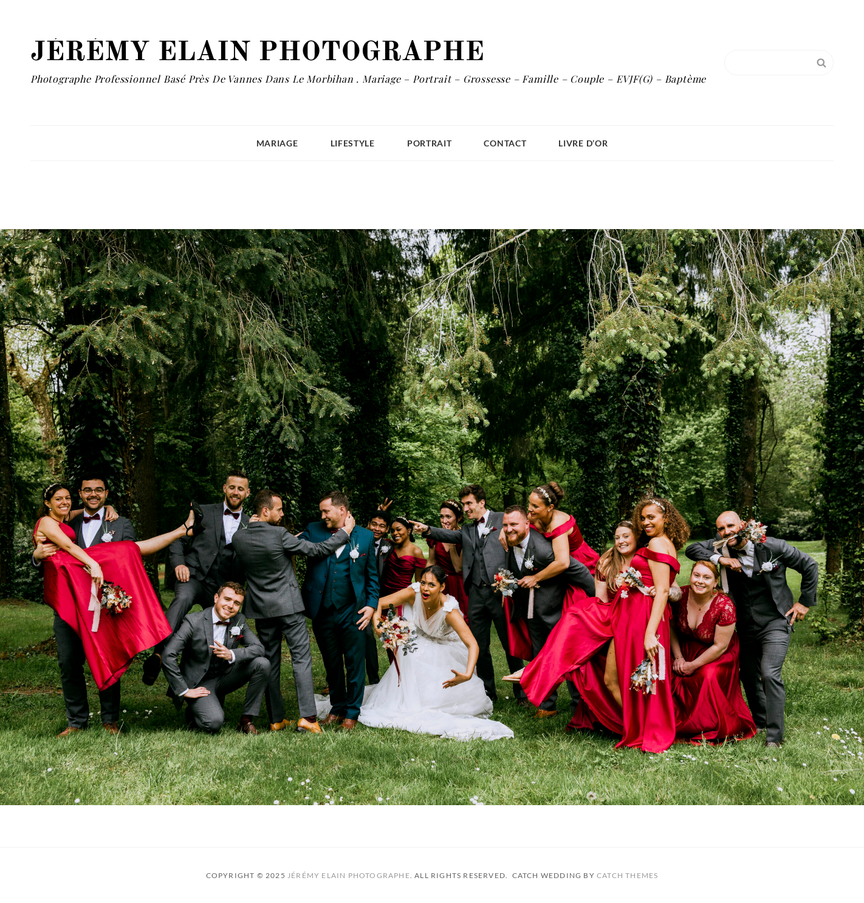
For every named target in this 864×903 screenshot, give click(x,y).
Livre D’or (583, 143)
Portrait (429, 143)
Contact (505, 143)
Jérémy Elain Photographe (257, 53)
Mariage (277, 143)
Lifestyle (353, 143)
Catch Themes (627, 875)
